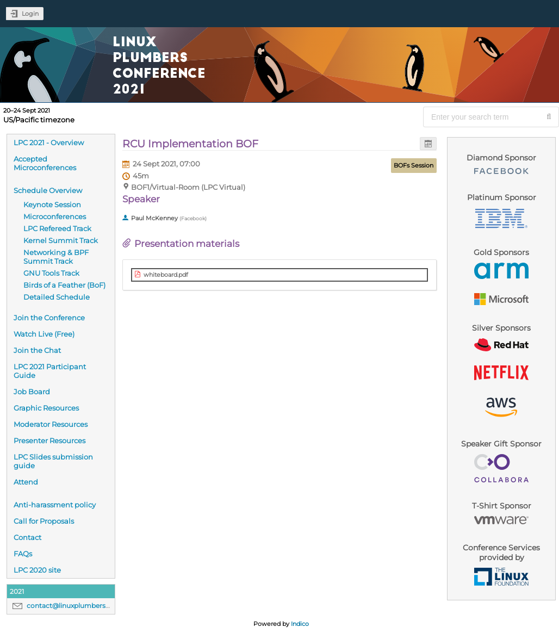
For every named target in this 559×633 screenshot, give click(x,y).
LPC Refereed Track (57, 228)
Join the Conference (49, 317)
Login (30, 13)
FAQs (23, 553)
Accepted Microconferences (45, 163)
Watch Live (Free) (44, 334)
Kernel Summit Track (60, 240)
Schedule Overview (48, 190)
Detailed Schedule (56, 297)
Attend (26, 481)
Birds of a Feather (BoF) (64, 285)
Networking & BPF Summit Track (56, 256)
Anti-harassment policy (55, 504)
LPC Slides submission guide (53, 461)
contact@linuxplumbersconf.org (80, 605)
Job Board (32, 391)
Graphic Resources (46, 408)
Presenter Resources (49, 440)
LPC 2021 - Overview (49, 142)
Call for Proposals (44, 521)
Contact (27, 537)
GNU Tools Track (51, 273)
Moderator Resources (51, 424)
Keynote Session (52, 204)
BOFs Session (413, 165)
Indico (300, 624)
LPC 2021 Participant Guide (50, 371)
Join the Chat (37, 350)
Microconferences (54, 216)
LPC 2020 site (37, 570)
